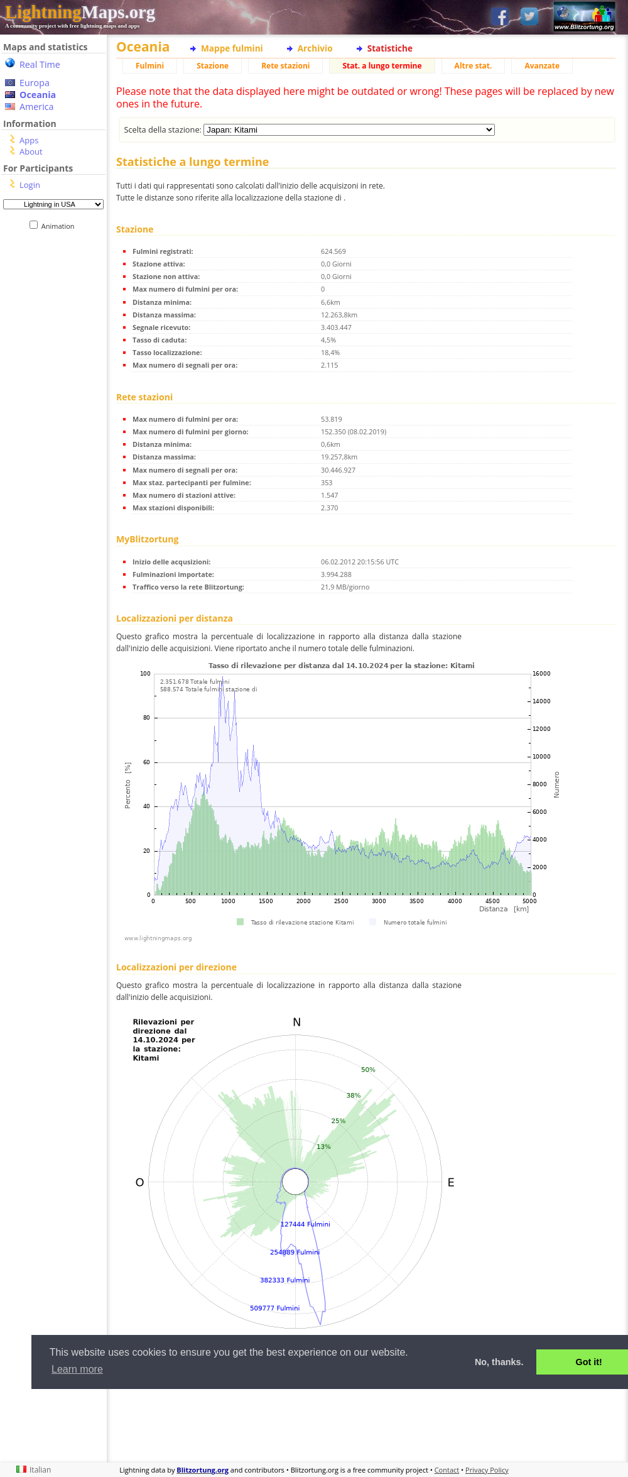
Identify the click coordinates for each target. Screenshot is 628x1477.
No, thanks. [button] (499, 1362)
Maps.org (80, 12)
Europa (34, 83)
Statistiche (390, 48)
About (31, 151)
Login (29, 184)
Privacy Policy (487, 1469)
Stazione (213, 65)
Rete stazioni (285, 65)
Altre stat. (473, 65)
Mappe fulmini (232, 48)
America (36, 107)
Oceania (37, 95)
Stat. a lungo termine (381, 65)
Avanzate (542, 65)
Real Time (39, 64)
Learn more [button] (77, 1369)
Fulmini (150, 65)
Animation (60, 226)
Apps (28, 140)
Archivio (315, 48)
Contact (447, 1469)
